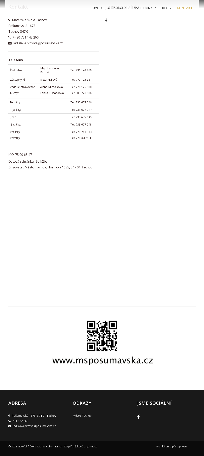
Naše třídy (144, 8)
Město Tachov (82, 415)
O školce (118, 8)
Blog (166, 8)
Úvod (97, 8)
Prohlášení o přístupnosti (171, 446)
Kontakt (185, 8)
